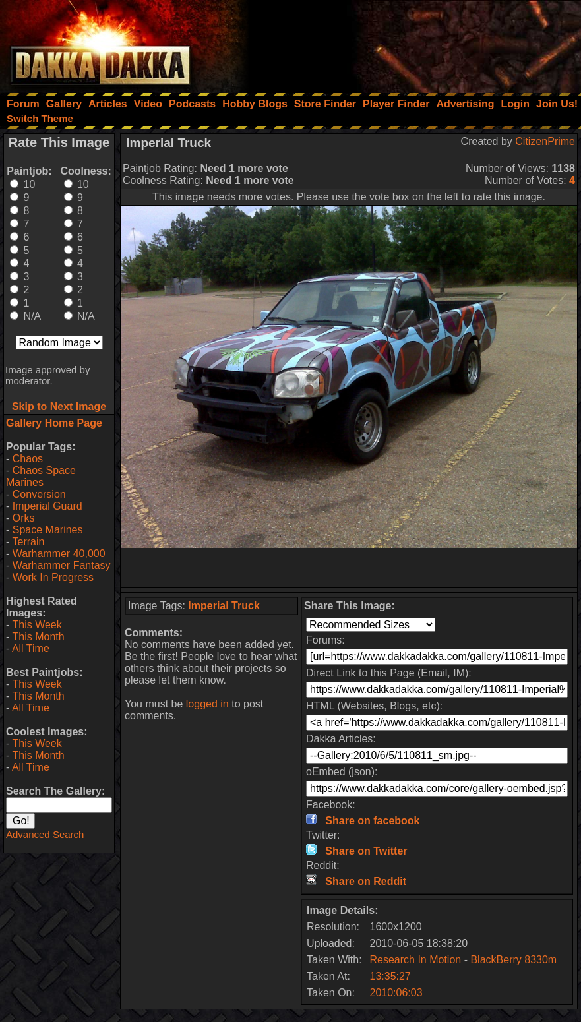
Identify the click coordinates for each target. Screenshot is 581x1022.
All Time (30, 648)
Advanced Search (45, 834)
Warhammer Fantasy (62, 565)
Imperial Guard (47, 506)
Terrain (28, 541)
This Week (36, 624)
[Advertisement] (403, 43)
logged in (207, 703)
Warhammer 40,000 (59, 553)
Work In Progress (53, 577)
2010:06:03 (395, 992)
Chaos (28, 458)
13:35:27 (389, 976)
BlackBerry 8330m (513, 959)
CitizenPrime (545, 141)
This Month (38, 636)
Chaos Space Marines (41, 476)
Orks (24, 518)
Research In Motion (415, 959)
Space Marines (48, 529)
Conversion (39, 494)
